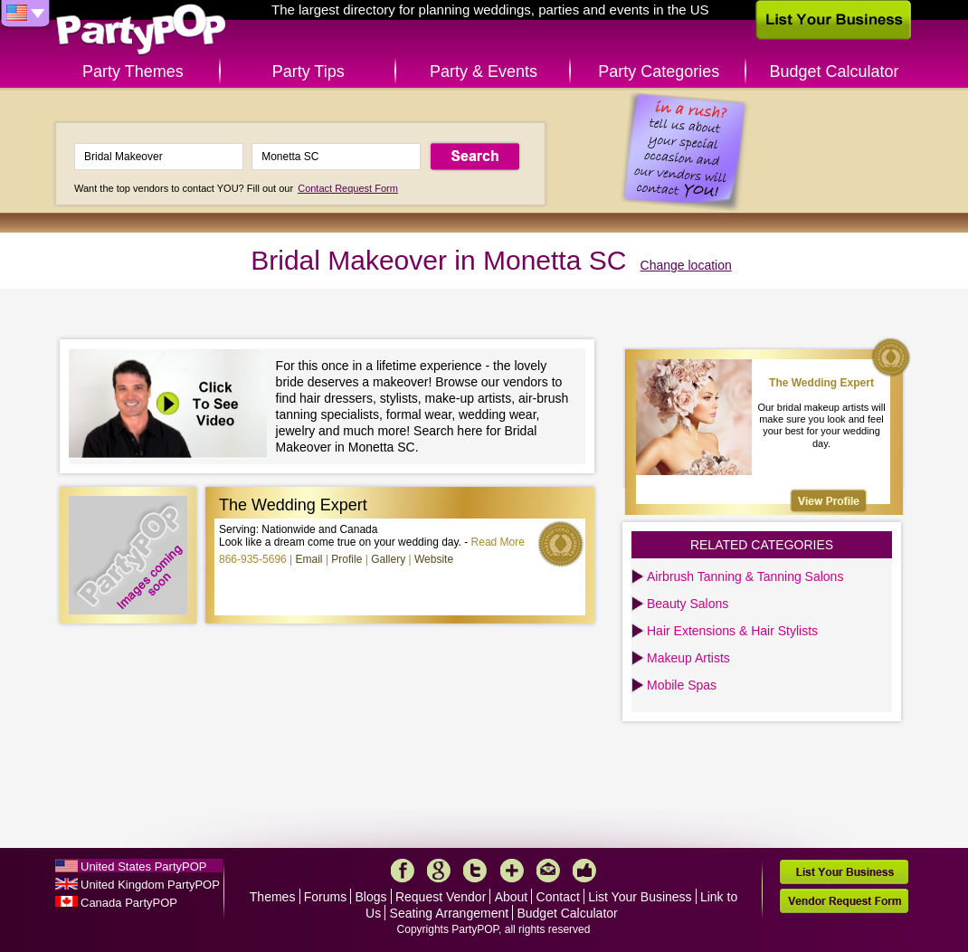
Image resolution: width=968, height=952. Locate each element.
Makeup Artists (688, 658)
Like (584, 870)
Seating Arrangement (449, 913)
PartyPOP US (141, 30)
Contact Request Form (348, 188)
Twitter (475, 870)
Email (309, 559)
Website (433, 559)
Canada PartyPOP (129, 902)
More (512, 870)
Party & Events (483, 71)
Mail (548, 870)
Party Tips (308, 71)
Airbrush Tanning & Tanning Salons (745, 576)
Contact (558, 897)
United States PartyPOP (143, 866)
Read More (498, 542)
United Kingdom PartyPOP (150, 884)
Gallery (388, 559)
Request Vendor (440, 897)
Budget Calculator (834, 71)
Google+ (439, 870)
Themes (273, 897)
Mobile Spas (682, 685)
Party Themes (133, 71)
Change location (686, 265)
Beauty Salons (687, 603)
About (511, 897)
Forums (325, 897)
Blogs (371, 897)
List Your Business (639, 897)
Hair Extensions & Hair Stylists (732, 631)
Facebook (402, 870)
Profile (346, 559)
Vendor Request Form (844, 901)
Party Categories (658, 71)
